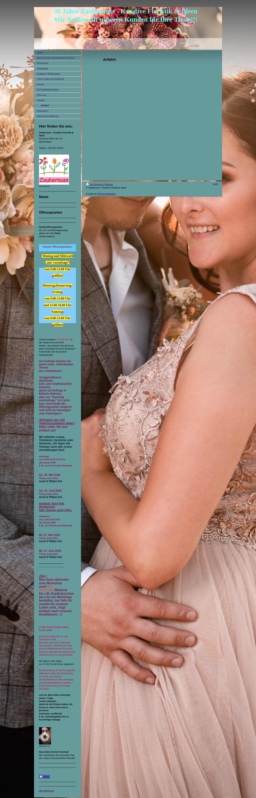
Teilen (44, 776)
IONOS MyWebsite (106, 194)
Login (215, 184)
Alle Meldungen (46, 791)
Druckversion (95, 184)
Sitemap (109, 184)
